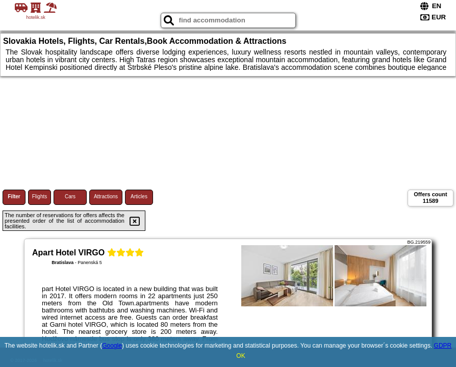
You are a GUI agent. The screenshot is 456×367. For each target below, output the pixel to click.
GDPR (443, 345)
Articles (139, 196)
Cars (70, 196)
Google (112, 345)
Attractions (106, 196)
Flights (39, 196)
